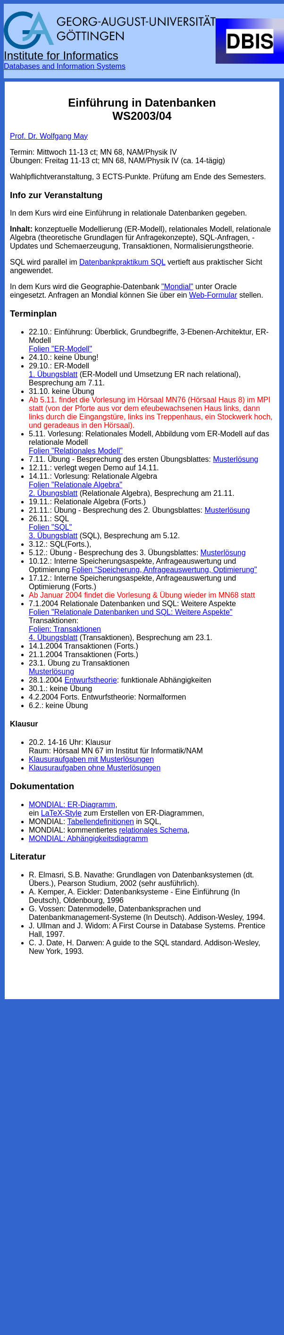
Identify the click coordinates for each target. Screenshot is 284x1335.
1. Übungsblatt (53, 374)
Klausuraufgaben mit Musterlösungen (91, 759)
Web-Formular (213, 295)
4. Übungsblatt (53, 638)
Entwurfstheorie (91, 680)
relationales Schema (153, 830)
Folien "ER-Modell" (60, 349)
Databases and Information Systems (64, 66)
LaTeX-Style (61, 813)
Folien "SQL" (50, 527)
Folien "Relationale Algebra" (75, 485)
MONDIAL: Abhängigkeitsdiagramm (88, 838)
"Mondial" (177, 287)
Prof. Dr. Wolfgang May (49, 136)
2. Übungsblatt (53, 493)
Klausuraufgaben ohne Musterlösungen (94, 768)
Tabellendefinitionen (100, 822)
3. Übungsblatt (53, 536)
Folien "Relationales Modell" (76, 451)
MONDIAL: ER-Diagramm (72, 805)
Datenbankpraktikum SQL (122, 262)
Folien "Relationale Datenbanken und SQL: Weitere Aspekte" (131, 612)
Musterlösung (235, 459)
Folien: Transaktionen (65, 629)
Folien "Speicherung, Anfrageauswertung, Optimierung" (164, 570)
